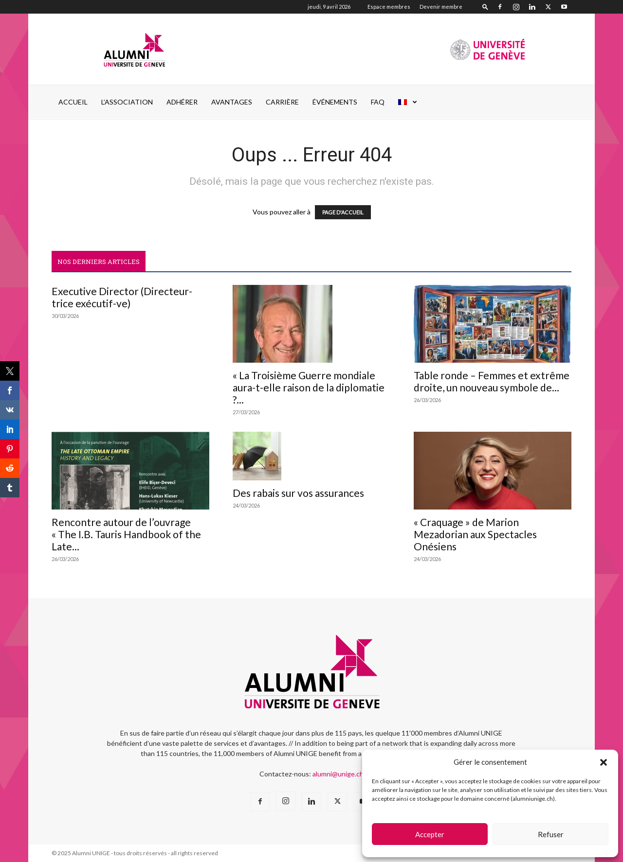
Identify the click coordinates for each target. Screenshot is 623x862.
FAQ (378, 102)
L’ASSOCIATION (127, 102)
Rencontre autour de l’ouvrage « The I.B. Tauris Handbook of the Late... (126, 534)
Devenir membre (441, 6)
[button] (603, 762)
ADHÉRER (182, 102)
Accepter (429, 834)
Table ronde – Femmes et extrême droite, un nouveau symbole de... (491, 381)
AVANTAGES (231, 102)
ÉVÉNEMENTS (334, 102)
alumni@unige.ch (338, 774)
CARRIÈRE (282, 102)
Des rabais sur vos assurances (298, 493)
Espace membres (388, 6)
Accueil (73, 102)
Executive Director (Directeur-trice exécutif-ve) (122, 297)
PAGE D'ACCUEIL (343, 212)
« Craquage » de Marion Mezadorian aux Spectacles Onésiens (475, 534)
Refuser (551, 834)
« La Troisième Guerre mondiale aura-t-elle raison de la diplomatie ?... (309, 387)
